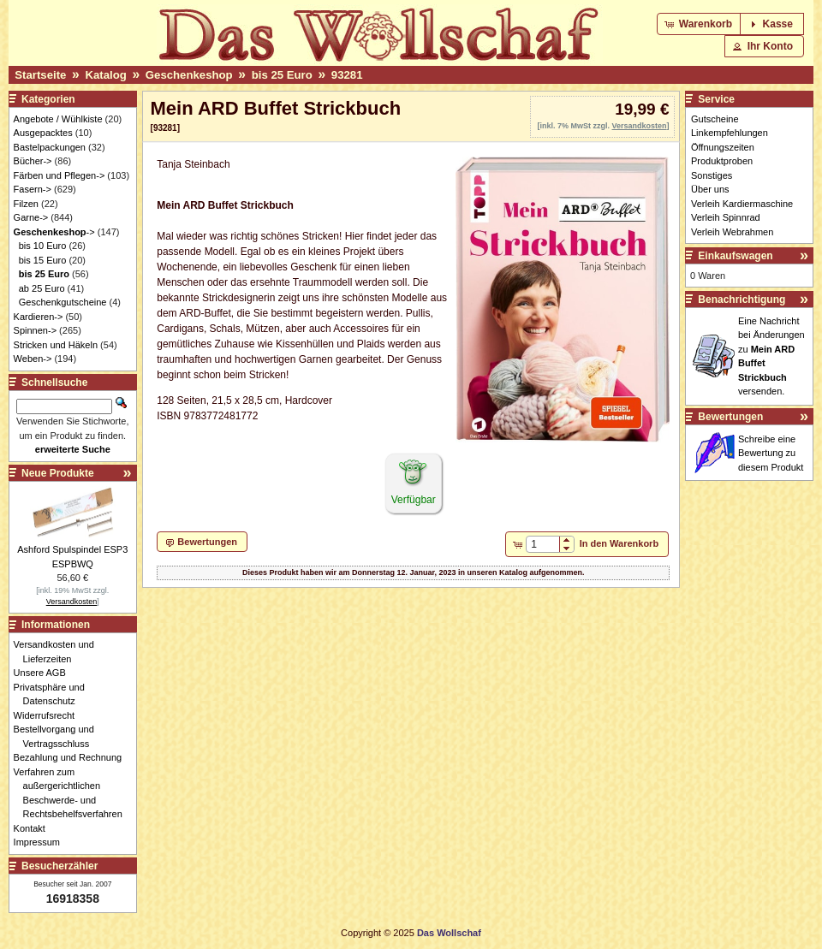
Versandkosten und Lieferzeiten (58, 651)
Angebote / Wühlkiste (58, 119)
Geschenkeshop (189, 74)
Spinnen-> (35, 330)
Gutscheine (715, 119)
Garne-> (31, 217)
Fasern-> (32, 189)
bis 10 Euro (43, 245)
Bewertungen (730, 417)
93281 (347, 74)
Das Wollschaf (449, 933)
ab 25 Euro (42, 288)
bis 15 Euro (43, 260)
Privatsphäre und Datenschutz (54, 694)
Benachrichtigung (741, 299)
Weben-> (33, 358)
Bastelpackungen (50, 147)
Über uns (710, 189)
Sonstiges (711, 175)
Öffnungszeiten (722, 147)
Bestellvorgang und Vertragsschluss (58, 736)
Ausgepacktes (43, 133)
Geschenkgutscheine (63, 302)
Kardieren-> (38, 316)
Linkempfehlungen (729, 133)
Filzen (26, 204)
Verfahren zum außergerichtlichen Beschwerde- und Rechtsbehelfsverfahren (72, 793)
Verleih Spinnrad (725, 217)
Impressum (41, 842)
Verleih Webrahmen (732, 232)
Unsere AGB (44, 672)
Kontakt (34, 828)
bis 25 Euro (282, 74)
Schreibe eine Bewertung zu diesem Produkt (770, 453)
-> (54, 232)
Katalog (105, 74)
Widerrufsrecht (49, 715)
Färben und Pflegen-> (59, 175)
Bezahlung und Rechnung (72, 757)
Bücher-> (33, 161)
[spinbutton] (542, 544)
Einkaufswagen (735, 256)
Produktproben (722, 161)
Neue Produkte (57, 473)
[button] (700, 24)
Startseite (40, 74)
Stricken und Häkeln (56, 345)
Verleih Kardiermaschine (742, 204)
